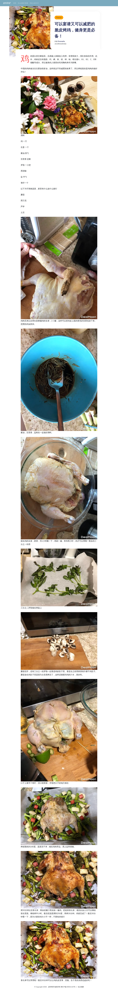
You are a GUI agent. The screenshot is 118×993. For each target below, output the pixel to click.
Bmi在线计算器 (23, 3)
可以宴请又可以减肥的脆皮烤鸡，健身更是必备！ (75, 30)
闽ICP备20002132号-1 (69, 987)
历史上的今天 (34, 3)
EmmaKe (61, 41)
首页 (14, 3)
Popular (59, 17)
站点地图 (81, 987)
